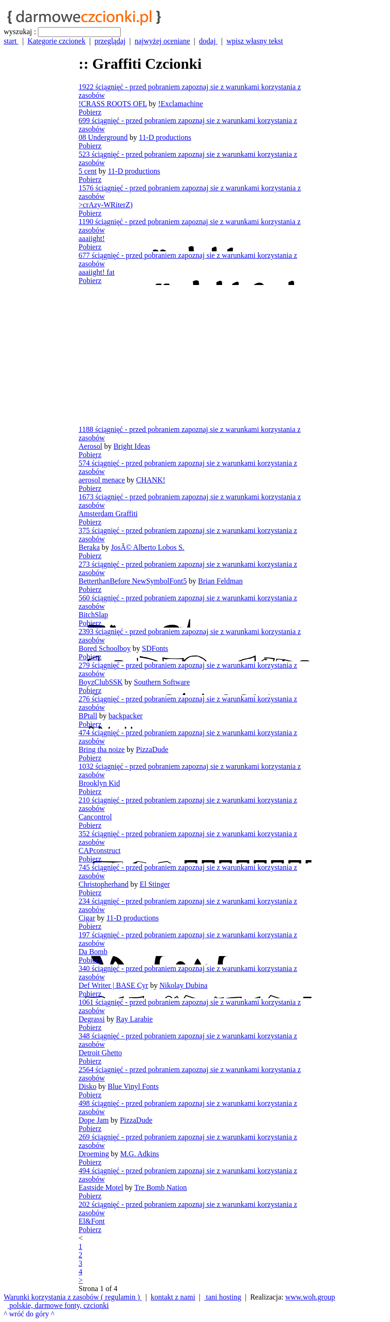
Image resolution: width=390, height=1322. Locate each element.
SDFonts (155, 648)
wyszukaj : (20, 32)
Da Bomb (93, 952)
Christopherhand (104, 884)
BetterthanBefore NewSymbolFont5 (133, 581)
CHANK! (150, 480)
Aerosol (90, 446)
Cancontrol (95, 817)
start (11, 41)
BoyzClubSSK (101, 682)
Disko (87, 1086)
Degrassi (92, 1019)
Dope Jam (93, 1120)
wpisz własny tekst (254, 41)
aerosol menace (102, 480)
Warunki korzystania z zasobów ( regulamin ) (73, 1297)
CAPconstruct (100, 851)
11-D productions (165, 137)
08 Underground (103, 137)
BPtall (88, 716)
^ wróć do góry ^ (29, 1314)
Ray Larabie (134, 1019)
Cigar (87, 918)
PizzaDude (152, 749)
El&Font (92, 1221)
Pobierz (90, 112)
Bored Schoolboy (105, 648)
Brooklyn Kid (99, 783)
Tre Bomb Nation (160, 1187)
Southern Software (162, 682)
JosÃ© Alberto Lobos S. (147, 547)
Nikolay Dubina (183, 985)
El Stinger (155, 884)
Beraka (89, 547)
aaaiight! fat (97, 272)
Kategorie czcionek (57, 41)
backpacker (125, 716)
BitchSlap (93, 615)
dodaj (208, 41)
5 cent (88, 171)
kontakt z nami (173, 1297)
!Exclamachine (180, 104)
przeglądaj (110, 41)
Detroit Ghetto (100, 1053)
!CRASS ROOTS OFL (113, 104)
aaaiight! (92, 238)
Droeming (94, 1154)
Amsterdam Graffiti (108, 514)
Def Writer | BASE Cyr (113, 985)
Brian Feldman (220, 581)
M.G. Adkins (139, 1154)
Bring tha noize (102, 749)
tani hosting (222, 1297)
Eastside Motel (101, 1187)
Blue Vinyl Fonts (133, 1086)
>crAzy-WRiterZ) (106, 205)
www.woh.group (310, 1297)
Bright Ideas (132, 446)
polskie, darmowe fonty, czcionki (58, 1305)
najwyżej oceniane (162, 41)
